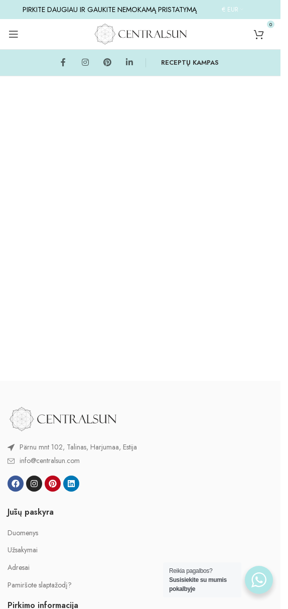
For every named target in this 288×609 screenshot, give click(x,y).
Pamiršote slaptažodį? (40, 585)
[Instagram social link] (85, 63)
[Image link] (63, 418)
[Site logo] (140, 33)
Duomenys (23, 533)
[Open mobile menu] (14, 34)
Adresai (19, 567)
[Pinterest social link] (107, 63)
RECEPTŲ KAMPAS (190, 62)
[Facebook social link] (63, 63)
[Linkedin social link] (129, 63)
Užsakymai (23, 550)
